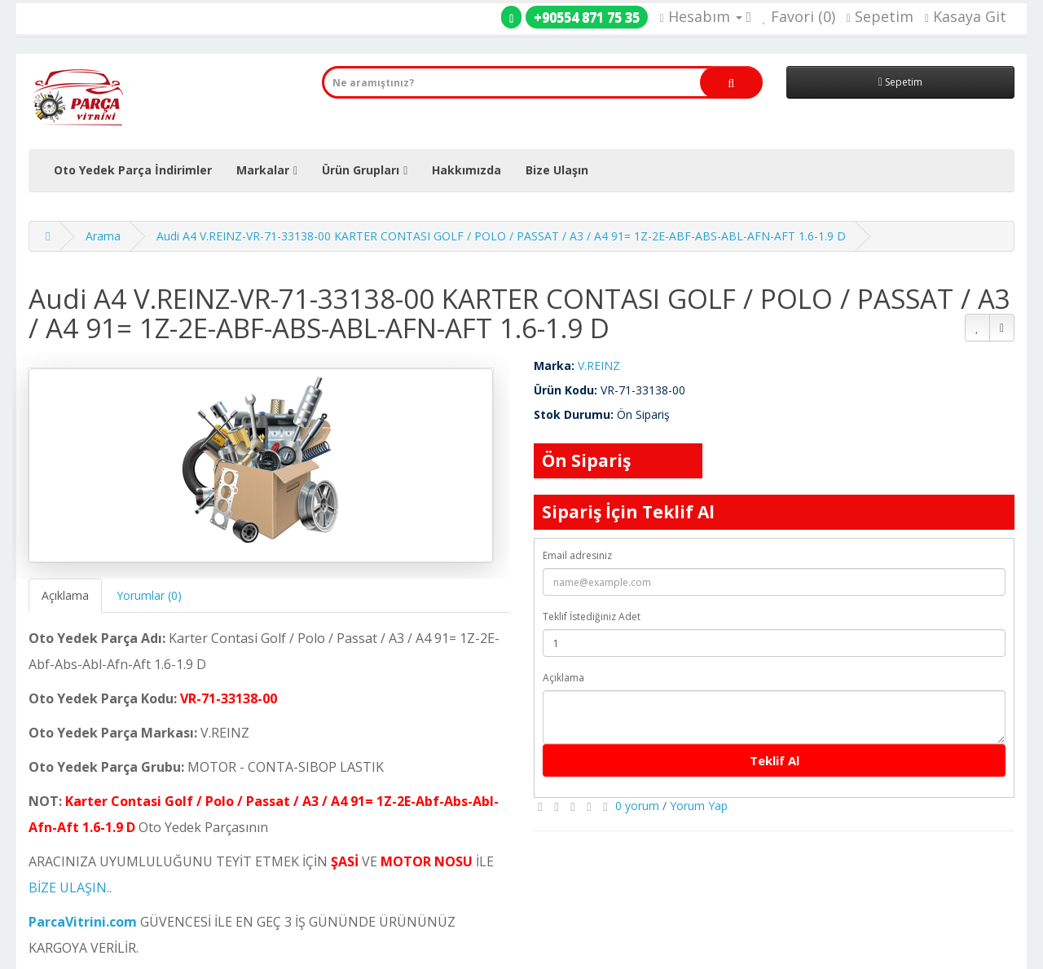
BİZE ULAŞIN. (69, 887)
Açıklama (65, 595)
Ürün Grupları (360, 170)
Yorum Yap (699, 805)
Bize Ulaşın (557, 170)
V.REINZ (599, 365)
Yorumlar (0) (149, 595)
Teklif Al (774, 760)
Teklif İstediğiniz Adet (591, 616)
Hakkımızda (466, 170)
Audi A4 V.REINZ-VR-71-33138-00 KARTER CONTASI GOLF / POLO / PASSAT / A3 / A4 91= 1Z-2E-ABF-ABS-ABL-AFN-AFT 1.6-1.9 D (501, 236)
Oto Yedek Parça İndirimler (133, 170)
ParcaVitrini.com (83, 922)
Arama (103, 236)
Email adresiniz (577, 555)
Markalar (262, 170)
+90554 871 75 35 (587, 17)
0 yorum (637, 805)
